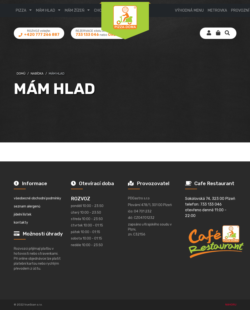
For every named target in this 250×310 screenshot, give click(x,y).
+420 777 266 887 (41, 34)
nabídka (37, 73)
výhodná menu (189, 10)
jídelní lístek (22, 214)
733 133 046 (87, 34)
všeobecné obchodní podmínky (37, 198)
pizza (21, 10)
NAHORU (230, 304)
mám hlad (45, 10)
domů (21, 73)
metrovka (217, 10)
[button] (218, 33)
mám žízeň (74, 10)
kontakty (21, 223)
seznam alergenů (27, 206)
